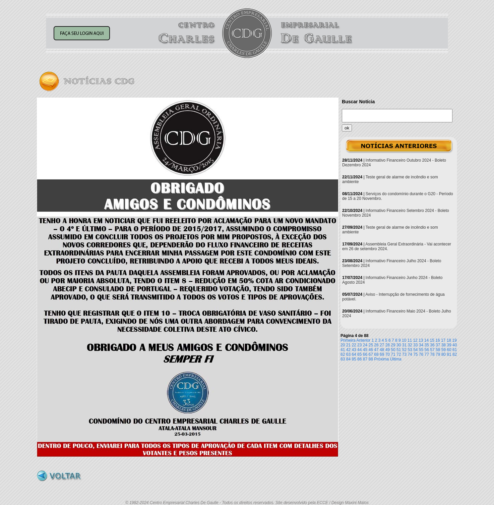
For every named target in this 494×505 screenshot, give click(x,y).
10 (404, 340)
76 (421, 354)
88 (371, 359)
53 (410, 349)
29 (393, 345)
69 (382, 354)
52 (404, 349)
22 (354, 345)
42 (348, 349)
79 (438, 354)
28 (387, 345)
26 (376, 345)
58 (438, 349)
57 (432, 349)
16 (437, 340)
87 (365, 359)
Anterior (363, 340)
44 (359, 349)
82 (454, 354)
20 (343, 345)
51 (398, 349)
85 (354, 359)
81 (449, 354)
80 (443, 354)
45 (365, 349)
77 (427, 354)
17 (443, 340)
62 (343, 354)
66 (365, 354)
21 (348, 345)
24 (365, 345)
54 (415, 349)
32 (410, 345)
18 (449, 340)
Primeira (348, 340)
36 (432, 345)
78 (432, 354)
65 (359, 354)
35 (427, 345)
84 (348, 359)
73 (404, 354)
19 (454, 340)
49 (387, 349)
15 (432, 340)
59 (443, 349)
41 (343, 349)
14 (426, 340)
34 (421, 345)
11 (410, 340)
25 (371, 345)
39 (449, 345)
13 (421, 340)
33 (415, 345)
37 (438, 345)
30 (398, 345)
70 (387, 354)
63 (348, 354)
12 (415, 340)
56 (427, 349)
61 (454, 349)
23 (359, 345)
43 (354, 349)
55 (421, 349)
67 (371, 354)
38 (443, 345)
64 (354, 354)
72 (398, 354)
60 (449, 349)
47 (376, 349)
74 (410, 354)
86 (359, 359)
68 (376, 354)
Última (396, 359)
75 (415, 354)
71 (393, 354)
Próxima (381, 359)
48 (382, 349)
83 (343, 359)
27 (382, 345)
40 (454, 345)
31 (404, 345)
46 (371, 349)
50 (393, 349)
